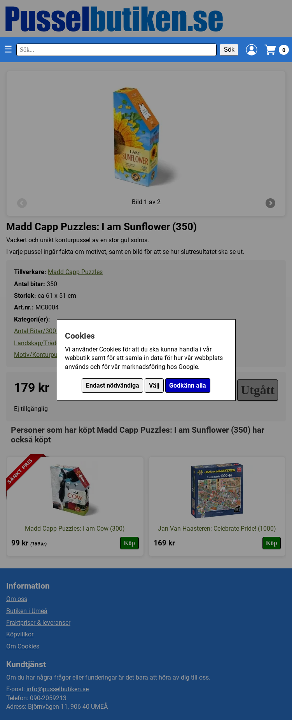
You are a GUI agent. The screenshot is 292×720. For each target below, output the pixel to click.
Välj (154, 385)
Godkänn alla (187, 385)
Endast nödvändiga (112, 385)
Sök (229, 49)
